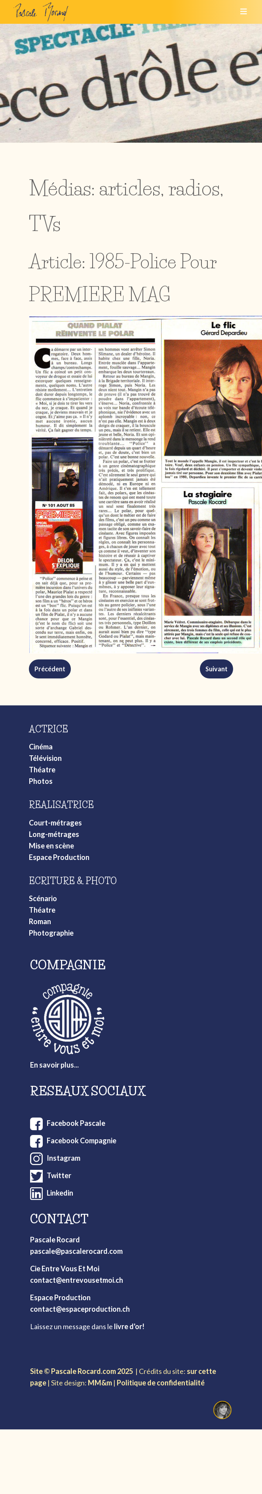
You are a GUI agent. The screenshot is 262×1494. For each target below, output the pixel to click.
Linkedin (60, 1192)
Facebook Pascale (76, 1123)
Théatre (42, 769)
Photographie (51, 932)
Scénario (43, 898)
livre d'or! (129, 1326)
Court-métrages (55, 822)
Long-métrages (54, 834)
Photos (41, 781)
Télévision (45, 758)
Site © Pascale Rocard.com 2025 (81, 1371)
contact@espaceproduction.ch (80, 1309)
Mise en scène (51, 845)
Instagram (63, 1158)
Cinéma (41, 746)
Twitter (59, 1175)
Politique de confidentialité (161, 1382)
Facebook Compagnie (81, 1140)
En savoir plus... (54, 1064)
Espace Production (59, 857)
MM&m (100, 1382)
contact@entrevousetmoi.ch (76, 1280)
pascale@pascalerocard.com (76, 1251)
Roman (40, 921)
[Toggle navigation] (241, 12)
